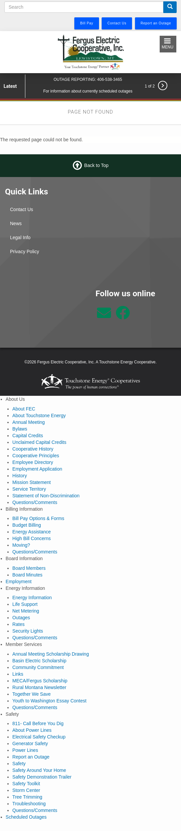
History (19, 475)
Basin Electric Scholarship (39, 660)
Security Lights (27, 631)
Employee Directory (32, 462)
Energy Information (32, 597)
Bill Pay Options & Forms (38, 518)
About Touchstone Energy (39, 415)
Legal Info (20, 237)
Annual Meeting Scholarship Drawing (50, 654)
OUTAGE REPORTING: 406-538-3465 (88, 79)
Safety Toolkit (26, 783)
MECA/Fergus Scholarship (39, 680)
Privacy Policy (24, 251)
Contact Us (21, 209)
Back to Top (96, 165)
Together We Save (31, 694)
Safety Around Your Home (39, 770)
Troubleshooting (29, 803)
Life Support (25, 604)
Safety (19, 763)
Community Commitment (38, 667)
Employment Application (37, 469)
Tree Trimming (27, 797)
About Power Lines (32, 730)
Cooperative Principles (35, 455)
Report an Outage (30, 757)
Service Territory (29, 489)
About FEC (23, 408)
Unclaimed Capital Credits (39, 442)
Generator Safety (30, 743)
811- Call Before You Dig (37, 723)
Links (17, 674)
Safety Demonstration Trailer (41, 777)
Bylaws (19, 429)
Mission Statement (31, 482)
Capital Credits (27, 435)
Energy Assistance (31, 531)
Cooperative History (32, 449)
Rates (18, 624)
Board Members (29, 568)
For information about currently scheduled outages (88, 91)
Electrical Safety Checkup (39, 736)
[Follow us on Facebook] (123, 316)
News (16, 223)
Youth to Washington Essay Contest (49, 700)
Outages (21, 617)
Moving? (21, 545)
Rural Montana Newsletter (39, 687)
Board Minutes (27, 574)
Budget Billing (26, 525)
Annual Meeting (28, 422)
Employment (19, 581)
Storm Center (26, 790)
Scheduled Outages (26, 817)
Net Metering (25, 611)
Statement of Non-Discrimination (46, 495)
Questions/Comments (34, 502)
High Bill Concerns (31, 538)
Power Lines (25, 750)
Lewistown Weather (45, 313)
